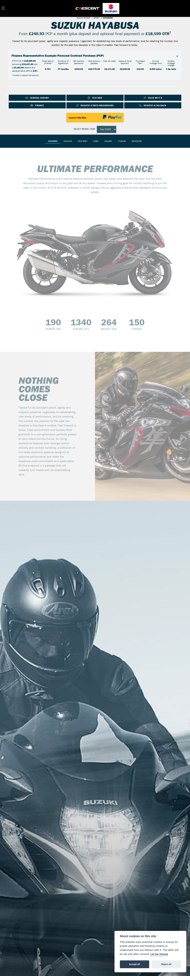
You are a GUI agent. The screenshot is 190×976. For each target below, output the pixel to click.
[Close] (177, 56)
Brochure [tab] (137, 141)
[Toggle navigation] (3, 8)
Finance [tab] (122, 141)
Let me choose (159, 954)
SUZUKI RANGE (83, 18)
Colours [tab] (67, 141)
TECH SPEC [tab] (82, 141)
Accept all (134, 964)
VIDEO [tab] (96, 141)
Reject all (166, 964)
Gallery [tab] (108, 141)
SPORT (96, 18)
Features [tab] (53, 141)
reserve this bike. (78, 117)
